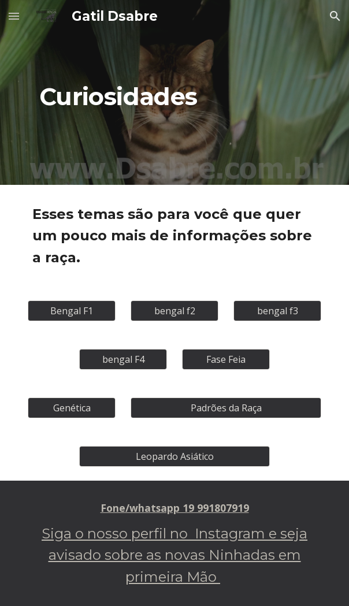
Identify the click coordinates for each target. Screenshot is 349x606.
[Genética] (71, 407)
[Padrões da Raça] (225, 407)
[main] (174, 92)
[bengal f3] (277, 310)
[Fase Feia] (226, 359)
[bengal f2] (174, 310)
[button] (14, 16)
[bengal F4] (123, 359)
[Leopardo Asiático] (174, 456)
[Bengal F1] (71, 310)
